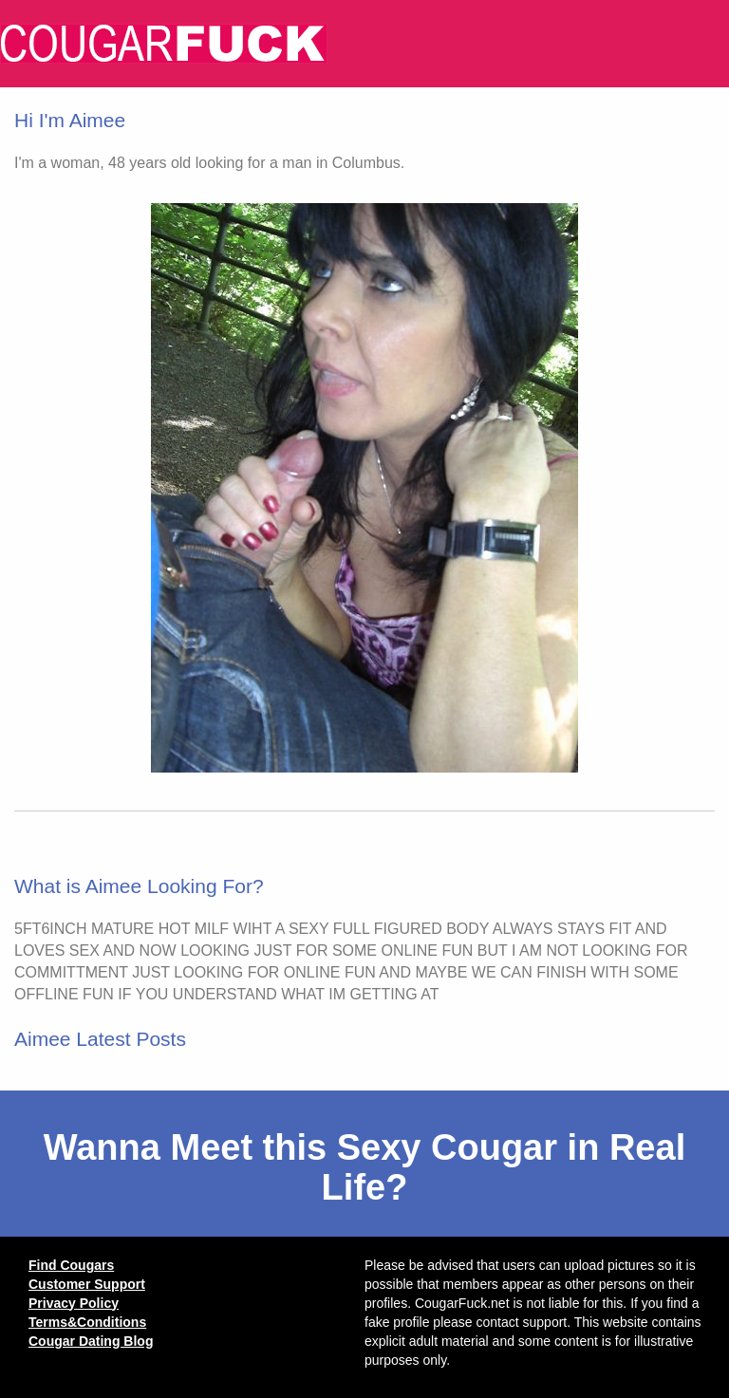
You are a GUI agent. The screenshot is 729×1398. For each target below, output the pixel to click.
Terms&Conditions (87, 1322)
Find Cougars (71, 1265)
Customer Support (86, 1284)
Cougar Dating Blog (90, 1341)
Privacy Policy (73, 1303)
